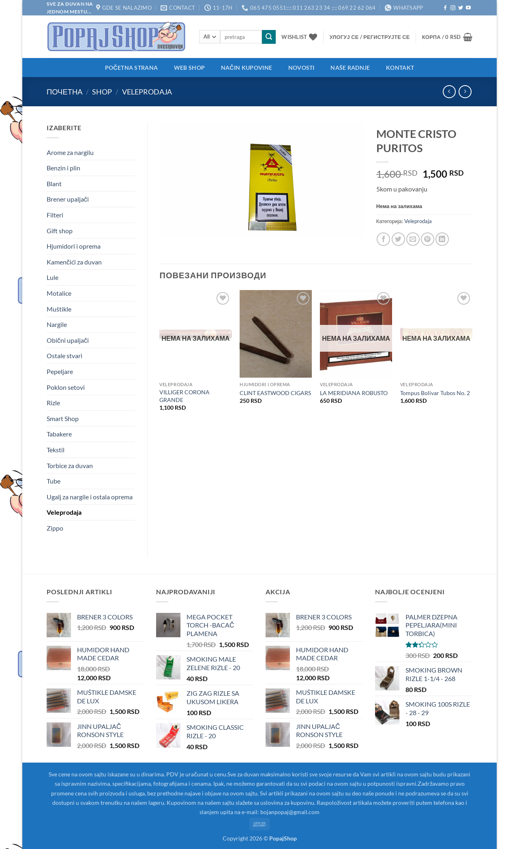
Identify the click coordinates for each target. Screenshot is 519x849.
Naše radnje (350, 67)
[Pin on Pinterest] (427, 239)
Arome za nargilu (70, 152)
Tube (53, 481)
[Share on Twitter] (398, 239)
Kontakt (400, 67)
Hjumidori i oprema (74, 246)
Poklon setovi (66, 387)
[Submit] (269, 37)
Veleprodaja (147, 91)
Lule (52, 277)
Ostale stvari (64, 355)
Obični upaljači (68, 340)
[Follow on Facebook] (445, 8)
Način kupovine (246, 67)
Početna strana (131, 67)
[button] (370, 37)
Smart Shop (63, 418)
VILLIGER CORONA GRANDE (184, 396)
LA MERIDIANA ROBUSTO (354, 392)
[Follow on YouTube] (468, 8)
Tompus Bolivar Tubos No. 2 (435, 392)
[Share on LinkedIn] (442, 239)
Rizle (53, 402)
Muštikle (59, 309)
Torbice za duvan (70, 465)
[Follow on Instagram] (452, 8)
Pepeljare (60, 371)
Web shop (189, 67)
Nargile (57, 324)
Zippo (55, 528)
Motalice (59, 293)
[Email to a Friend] (413, 239)
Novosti (301, 67)
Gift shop (60, 230)
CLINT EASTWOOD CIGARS (275, 392)
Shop (102, 91)
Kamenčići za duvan (74, 262)
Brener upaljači (68, 199)
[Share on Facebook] (383, 239)
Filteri (55, 215)
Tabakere (59, 434)
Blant (54, 183)
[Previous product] (465, 91)
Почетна (64, 91)
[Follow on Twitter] (460, 8)
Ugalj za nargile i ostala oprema (90, 497)
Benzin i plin (63, 168)
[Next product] (449, 91)
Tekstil (55, 450)
